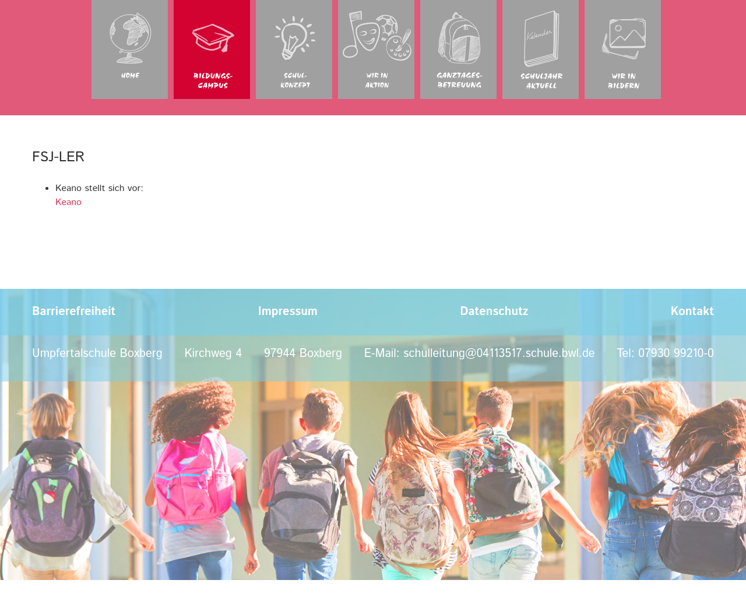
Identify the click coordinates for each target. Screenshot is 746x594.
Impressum (288, 311)
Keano (68, 202)
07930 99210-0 (676, 353)
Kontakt (692, 311)
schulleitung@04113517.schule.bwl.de (498, 353)
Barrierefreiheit (73, 311)
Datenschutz (494, 311)
